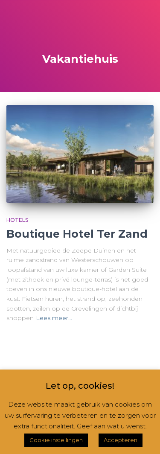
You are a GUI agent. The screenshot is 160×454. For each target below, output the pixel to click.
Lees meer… (54, 318)
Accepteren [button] (120, 440)
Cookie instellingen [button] (56, 440)
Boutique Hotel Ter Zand (77, 233)
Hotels (17, 220)
